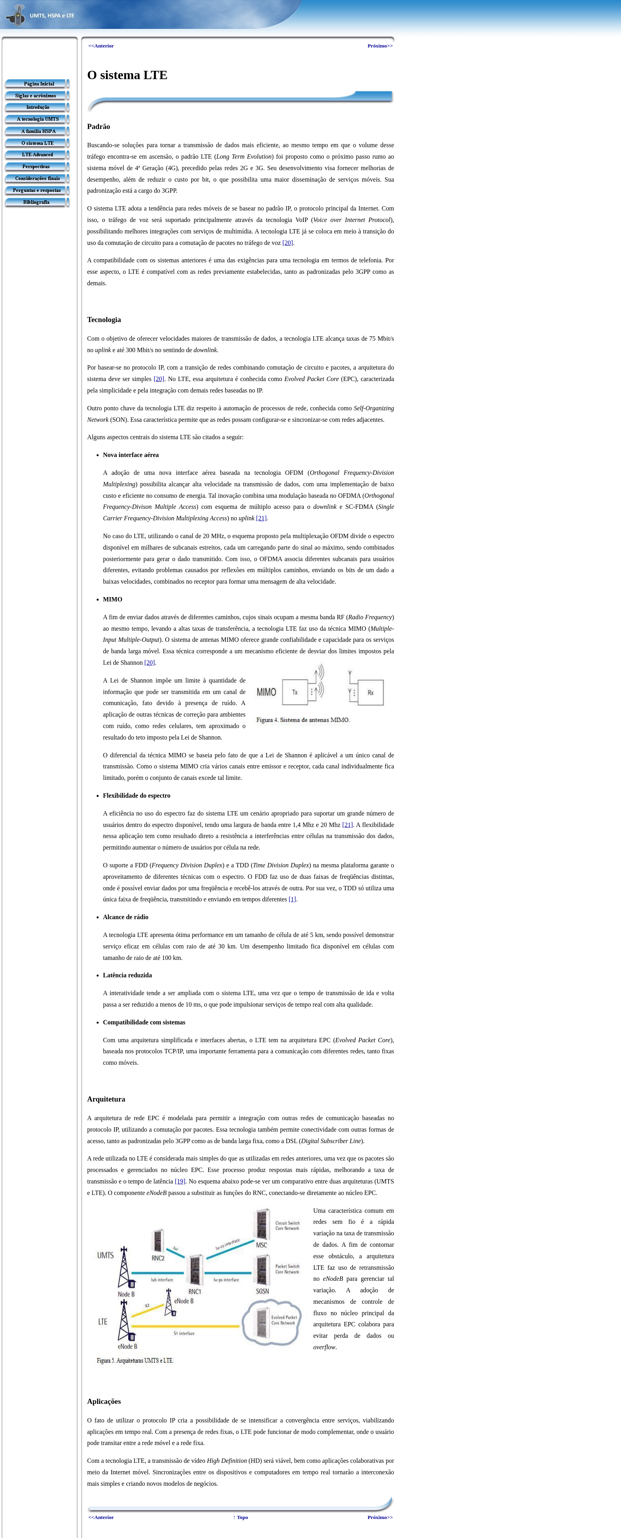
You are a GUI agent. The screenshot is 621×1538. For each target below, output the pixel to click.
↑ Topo (240, 1517)
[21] (261, 518)
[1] (292, 899)
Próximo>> (380, 46)
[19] (180, 1181)
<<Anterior (101, 46)
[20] (287, 242)
